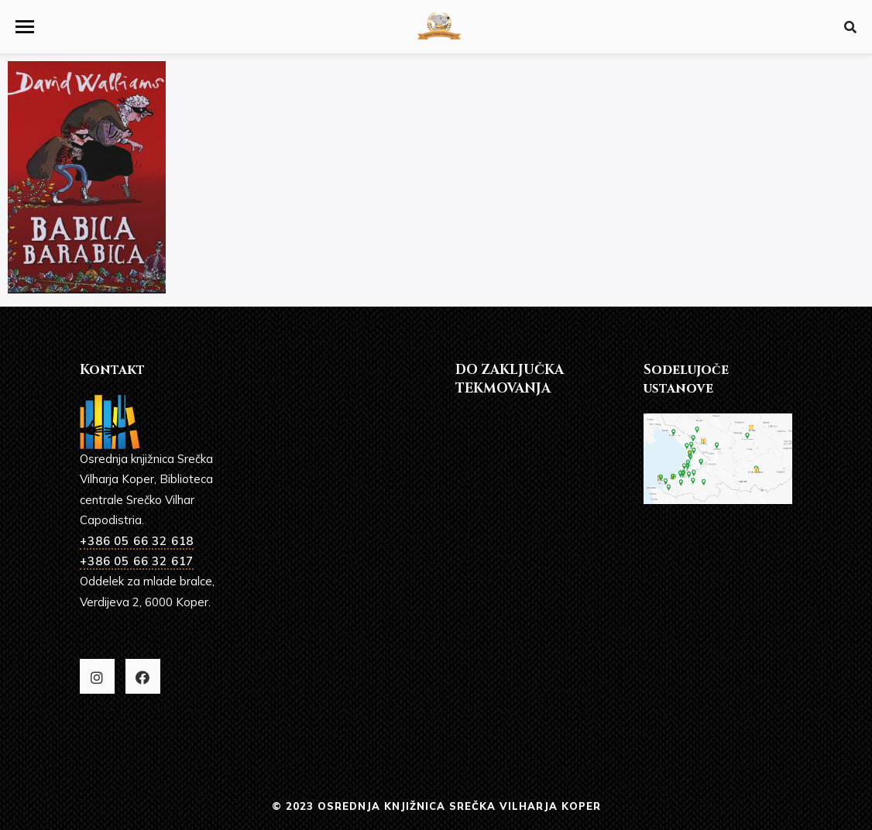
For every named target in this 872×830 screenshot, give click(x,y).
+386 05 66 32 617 (137, 561)
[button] (25, 27)
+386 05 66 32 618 (137, 540)
